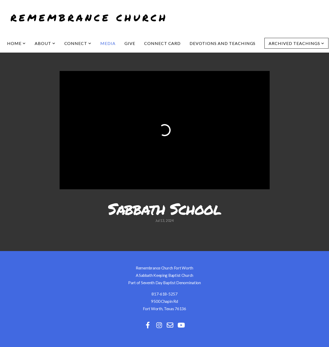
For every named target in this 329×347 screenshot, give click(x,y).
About (45, 43)
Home (16, 43)
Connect (78, 43)
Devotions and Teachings (222, 43)
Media (108, 43)
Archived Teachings (296, 43)
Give (129, 43)
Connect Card (162, 43)
